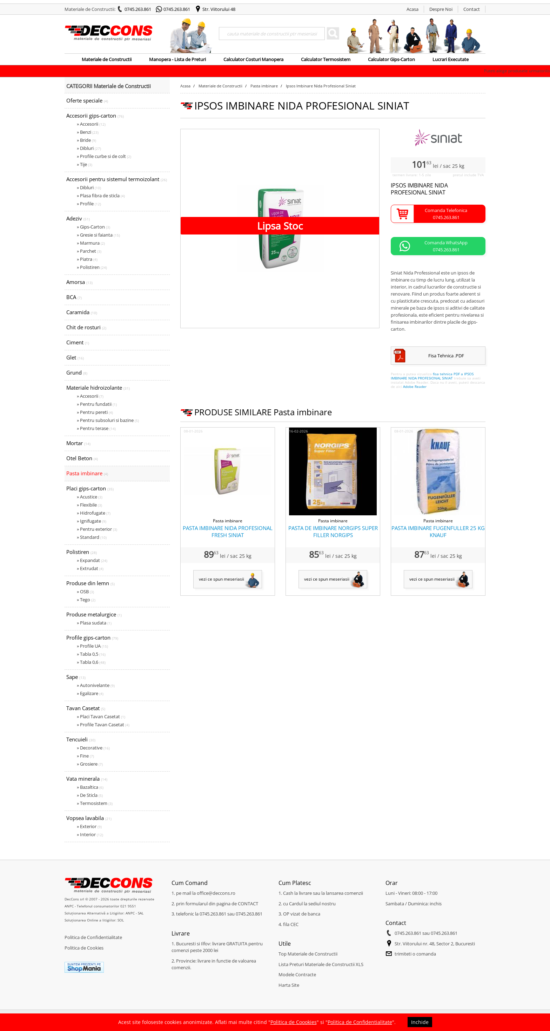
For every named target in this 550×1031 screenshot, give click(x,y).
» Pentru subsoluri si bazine (108, 420)
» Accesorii (91, 124)
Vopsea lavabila (89, 817)
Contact (471, 9)
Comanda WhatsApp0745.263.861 (446, 246)
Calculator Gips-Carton (391, 59)
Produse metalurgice (94, 614)
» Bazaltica (90, 787)
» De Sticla (90, 795)
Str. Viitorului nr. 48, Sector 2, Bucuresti (435, 943)
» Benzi (88, 132)
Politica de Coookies (293, 1022)
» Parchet (89, 251)
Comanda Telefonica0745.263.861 (446, 213)
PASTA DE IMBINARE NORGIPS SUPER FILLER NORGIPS (333, 531)
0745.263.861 (138, 9)
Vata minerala (86, 778)
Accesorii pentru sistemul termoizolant (116, 179)
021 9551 (128, 906)
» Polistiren (92, 267)
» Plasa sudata (94, 623)
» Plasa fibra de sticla (101, 195)
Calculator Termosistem (325, 59)
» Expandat (92, 560)
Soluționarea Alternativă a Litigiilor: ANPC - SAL (104, 913)
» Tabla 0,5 (91, 654)
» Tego (86, 599)
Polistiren (81, 551)
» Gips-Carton (93, 227)
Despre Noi (440, 9)
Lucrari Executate (450, 59)
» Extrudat (90, 568)
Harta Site (289, 985)
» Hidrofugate (93, 513)
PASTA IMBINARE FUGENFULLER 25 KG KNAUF (438, 531)
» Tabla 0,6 (91, 662)
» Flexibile (89, 505)
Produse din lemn (90, 583)
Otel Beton (82, 458)
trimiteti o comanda (415, 954)
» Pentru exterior (97, 529)
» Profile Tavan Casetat (103, 724)
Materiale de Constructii (107, 59)
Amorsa (79, 281)
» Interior (90, 834)
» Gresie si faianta (98, 235)
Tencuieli (80, 739)
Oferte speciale (87, 100)
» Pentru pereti (95, 412)
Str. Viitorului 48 (218, 9)
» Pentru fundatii (97, 404)
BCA (74, 296)
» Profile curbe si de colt (104, 156)
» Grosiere (90, 764)
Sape (76, 676)
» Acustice (89, 497)
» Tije (84, 164)
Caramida (81, 312)
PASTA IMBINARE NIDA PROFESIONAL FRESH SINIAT (228, 531)
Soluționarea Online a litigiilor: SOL (94, 920)
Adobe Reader (415, 386)
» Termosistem (95, 803)
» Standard (92, 537)
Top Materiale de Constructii (308, 954)
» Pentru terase (96, 428)
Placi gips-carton (90, 488)
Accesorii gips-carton (95, 115)
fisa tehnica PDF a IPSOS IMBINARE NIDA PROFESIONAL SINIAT (432, 376)
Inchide (420, 1022)
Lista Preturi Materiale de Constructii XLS (321, 964)
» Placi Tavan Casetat (101, 716)
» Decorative (93, 748)
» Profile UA (92, 646)
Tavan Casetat (85, 708)
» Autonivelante (96, 685)
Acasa (412, 9)
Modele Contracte (297, 974)
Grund (76, 372)
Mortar (78, 443)
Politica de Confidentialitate (93, 937)
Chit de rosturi (86, 327)
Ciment (77, 342)
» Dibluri (89, 148)
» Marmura (91, 243)
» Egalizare (90, 693)
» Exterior (89, 826)
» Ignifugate (91, 521)
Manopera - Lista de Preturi (177, 59)
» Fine (85, 756)
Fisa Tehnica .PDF (446, 355)
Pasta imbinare (87, 473)
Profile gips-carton (92, 637)
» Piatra (87, 259)
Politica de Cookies (84, 948)
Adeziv (78, 218)
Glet (75, 357)
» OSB (85, 591)
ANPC (69, 906)
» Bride (86, 140)
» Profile (89, 203)
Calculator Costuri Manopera (253, 59)
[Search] (272, 33)
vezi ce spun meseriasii (221, 579)
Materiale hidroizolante (98, 387)
